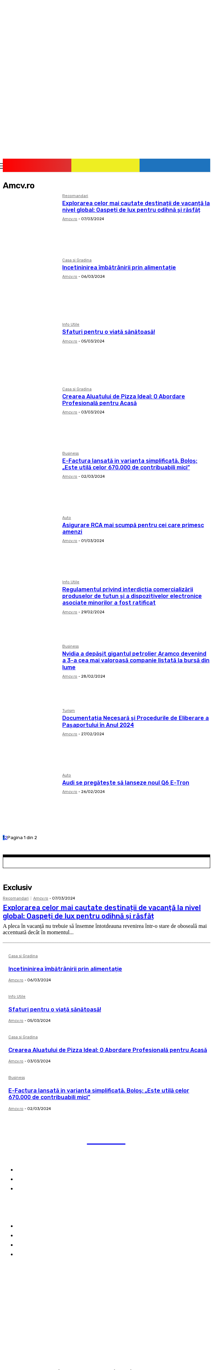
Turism (68, 711)
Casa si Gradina (77, 260)
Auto (66, 518)
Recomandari (75, 196)
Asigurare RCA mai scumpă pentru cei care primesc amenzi (133, 528)
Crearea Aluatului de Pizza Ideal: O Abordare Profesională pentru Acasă (123, 399)
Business (70, 454)
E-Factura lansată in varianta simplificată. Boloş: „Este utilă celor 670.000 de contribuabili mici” (129, 464)
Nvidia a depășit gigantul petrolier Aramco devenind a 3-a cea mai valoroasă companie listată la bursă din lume (136, 660)
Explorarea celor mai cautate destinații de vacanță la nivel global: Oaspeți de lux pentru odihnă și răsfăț (136, 206)
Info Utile (70, 325)
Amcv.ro (69, 219)
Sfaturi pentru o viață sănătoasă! (108, 332)
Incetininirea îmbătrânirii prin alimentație (119, 267)
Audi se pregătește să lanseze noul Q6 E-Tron (125, 782)
